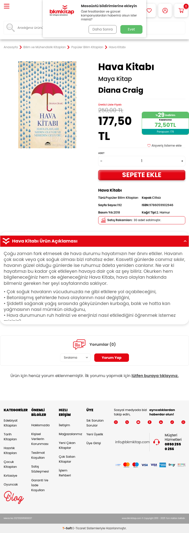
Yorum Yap (112, 357)
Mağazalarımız (69, 434)
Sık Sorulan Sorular (95, 423)
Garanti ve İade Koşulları (39, 485)
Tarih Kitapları (10, 437)
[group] (47, 104)
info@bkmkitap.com (132, 442)
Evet (131, 29)
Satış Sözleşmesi (40, 469)
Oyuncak (11, 484)
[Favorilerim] (149, 10)
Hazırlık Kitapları (10, 450)
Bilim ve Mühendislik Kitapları (44, 47)
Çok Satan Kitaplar (67, 459)
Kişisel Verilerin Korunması (39, 439)
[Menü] (7, 6)
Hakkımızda (40, 425)
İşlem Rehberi (65, 473)
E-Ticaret (79, 528)
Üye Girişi (93, 443)
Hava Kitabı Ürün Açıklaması (94, 241)
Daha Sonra (103, 29)
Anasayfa (11, 47)
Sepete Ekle (141, 174)
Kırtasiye (10, 475)
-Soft (68, 528)
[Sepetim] (181, 10)
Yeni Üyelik (94, 434)
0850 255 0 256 (173, 446)
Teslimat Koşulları (38, 455)
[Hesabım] (165, 10)
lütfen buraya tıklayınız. (155, 376)
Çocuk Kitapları (10, 464)
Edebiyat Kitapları (10, 423)
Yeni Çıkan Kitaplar (67, 445)
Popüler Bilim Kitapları (87, 47)
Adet (101, 153)
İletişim (64, 425)
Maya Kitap (115, 79)
